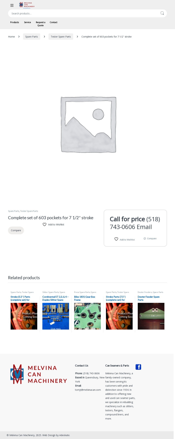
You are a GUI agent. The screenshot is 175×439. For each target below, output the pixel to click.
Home (11, 36)
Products (14, 22)
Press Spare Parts (82, 292)
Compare (152, 238)
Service (27, 22)
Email (144, 227)
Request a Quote (40, 24)
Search (162, 13)
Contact (53, 22)
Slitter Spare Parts (50, 292)
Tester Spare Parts (61, 36)
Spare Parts (31, 36)
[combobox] (82, 13)
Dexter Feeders (145, 292)
